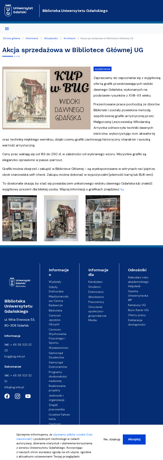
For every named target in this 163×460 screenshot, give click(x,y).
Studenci (94, 287)
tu (122, 189)
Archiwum (70, 38)
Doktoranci (96, 292)
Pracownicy (96, 302)
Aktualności (51, 38)
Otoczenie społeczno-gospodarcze (97, 311)
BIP (130, 300)
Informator (32, 38)
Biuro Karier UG (138, 310)
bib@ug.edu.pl (14, 387)
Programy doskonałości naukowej (58, 376)
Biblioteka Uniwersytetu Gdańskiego (75, 10)
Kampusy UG (137, 305)
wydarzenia (102, 69)
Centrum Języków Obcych (55, 320)
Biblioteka (55, 310)
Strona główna (11, 38)
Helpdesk (134, 286)
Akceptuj (134, 439)
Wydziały (55, 282)
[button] (20, 219)
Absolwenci (96, 297)
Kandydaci (95, 282)
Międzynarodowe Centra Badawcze (59, 301)
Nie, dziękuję (112, 439)
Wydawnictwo (58, 348)
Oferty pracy (137, 315)
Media (92, 320)
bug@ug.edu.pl (14, 356)
